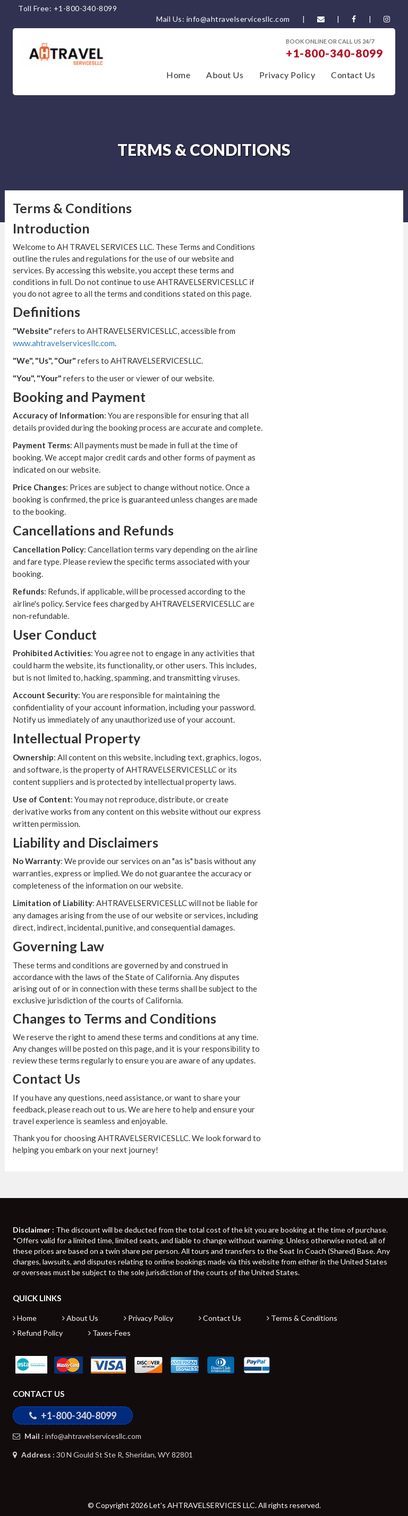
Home (178, 75)
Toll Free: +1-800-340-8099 (67, 8)
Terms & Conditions (302, 1317)
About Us (224, 75)
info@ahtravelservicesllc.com (77, 1435)
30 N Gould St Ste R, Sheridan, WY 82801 (103, 1454)
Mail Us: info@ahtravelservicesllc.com (223, 18)
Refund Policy (38, 1332)
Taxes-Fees (109, 1332)
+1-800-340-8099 (334, 53)
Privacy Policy (287, 75)
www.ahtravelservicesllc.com (64, 343)
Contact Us (353, 75)
